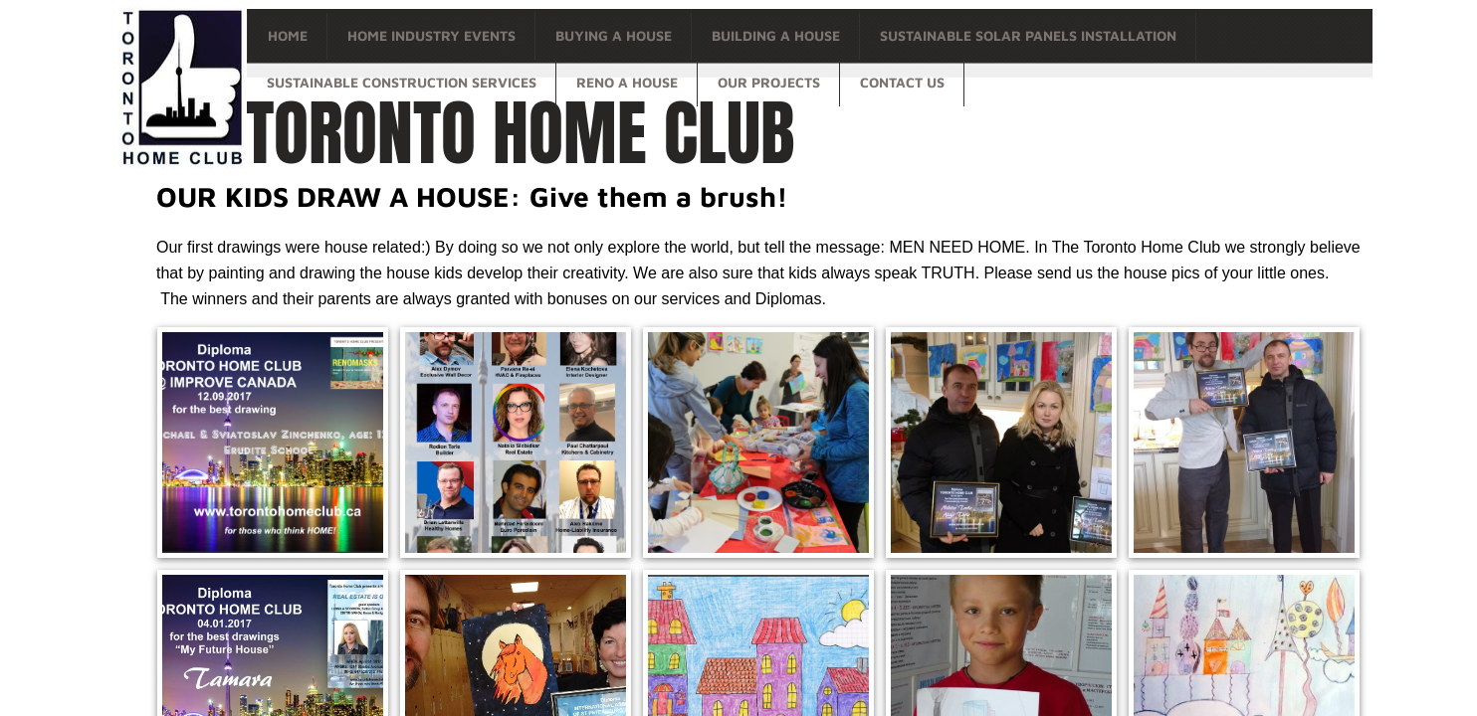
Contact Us (902, 82)
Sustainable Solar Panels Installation (1028, 35)
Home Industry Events (431, 35)
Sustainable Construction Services (401, 82)
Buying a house (613, 35)
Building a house (776, 35)
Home (288, 35)
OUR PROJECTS (769, 82)
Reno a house (627, 82)
